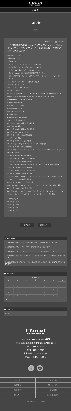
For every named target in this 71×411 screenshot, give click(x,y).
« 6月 (6, 299)
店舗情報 (53, 390)
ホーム (17, 380)
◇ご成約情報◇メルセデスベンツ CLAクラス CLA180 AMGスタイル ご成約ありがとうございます (35, 263)
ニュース (53, 380)
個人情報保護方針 (53, 395)
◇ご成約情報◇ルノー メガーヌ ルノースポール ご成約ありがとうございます (31, 242)
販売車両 (17, 385)
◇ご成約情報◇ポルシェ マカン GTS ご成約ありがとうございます (27, 247)
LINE (40, 368)
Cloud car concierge (35, 4)
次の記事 (44, 225)
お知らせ (50, 41)
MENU (35, 10)
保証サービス (53, 385)
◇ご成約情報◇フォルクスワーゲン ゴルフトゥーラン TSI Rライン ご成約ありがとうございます (35, 256)
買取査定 (17, 390)
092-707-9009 (38, 346)
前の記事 (26, 225)
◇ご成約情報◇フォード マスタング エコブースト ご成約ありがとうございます (32, 251)
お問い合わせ (18, 395)
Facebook (31, 368)
